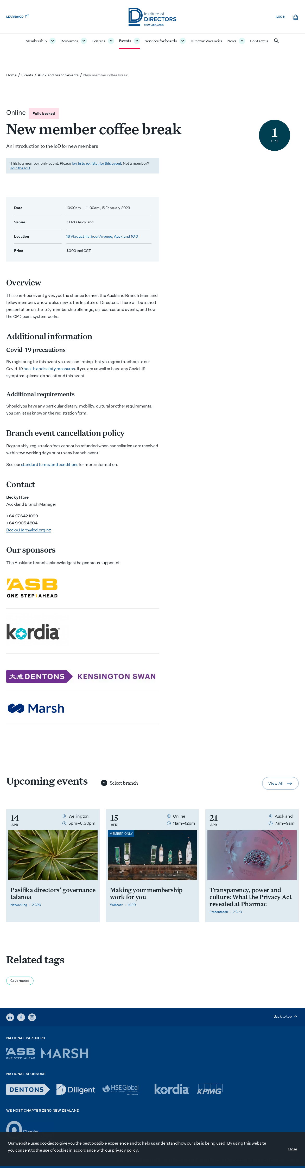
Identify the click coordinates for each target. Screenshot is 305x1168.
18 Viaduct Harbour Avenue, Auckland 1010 (102, 236)
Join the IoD (20, 168)
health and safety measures (49, 368)
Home (11, 75)
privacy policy (125, 1150)
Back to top (286, 1016)
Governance (19, 980)
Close (292, 1149)
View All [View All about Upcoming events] (283, 784)
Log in (280, 17)
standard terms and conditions (49, 464)
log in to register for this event (96, 163)
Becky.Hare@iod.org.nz (28, 530)
